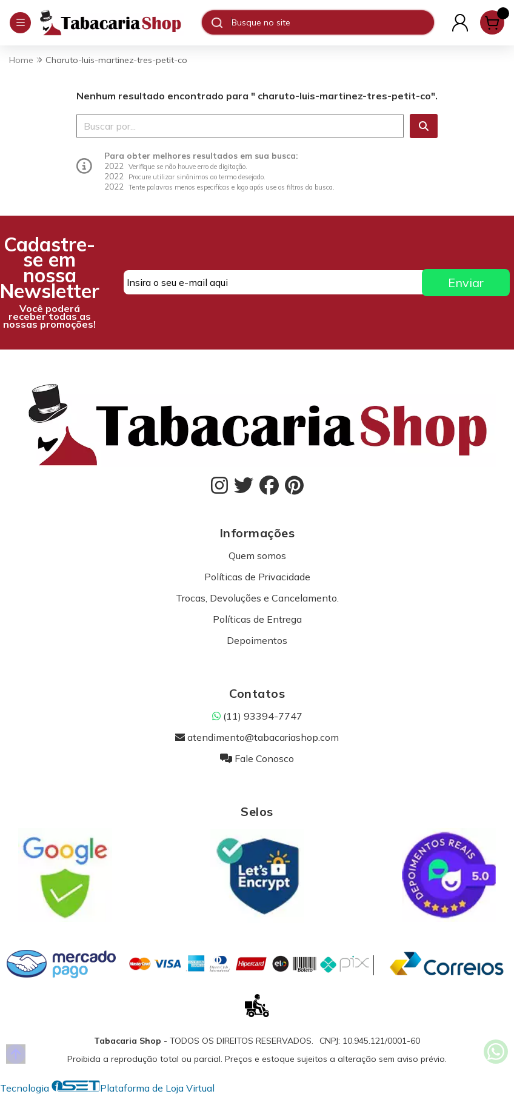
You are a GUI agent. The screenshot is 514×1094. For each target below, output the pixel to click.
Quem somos (257, 555)
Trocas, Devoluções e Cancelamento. (257, 598)
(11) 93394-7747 (257, 716)
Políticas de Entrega (257, 619)
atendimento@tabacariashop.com (257, 737)
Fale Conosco (257, 758)
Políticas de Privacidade (257, 577)
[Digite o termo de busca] (333, 22)
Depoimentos (257, 640)
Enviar (466, 282)
